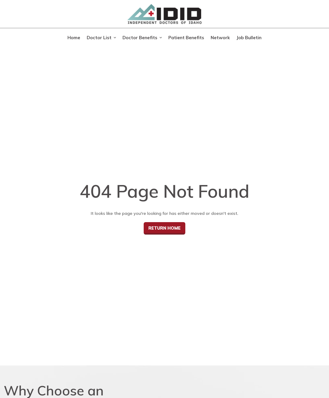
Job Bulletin (249, 37)
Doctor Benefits (140, 37)
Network (220, 37)
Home (73, 37)
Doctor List (99, 37)
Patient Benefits (186, 37)
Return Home (164, 228)
